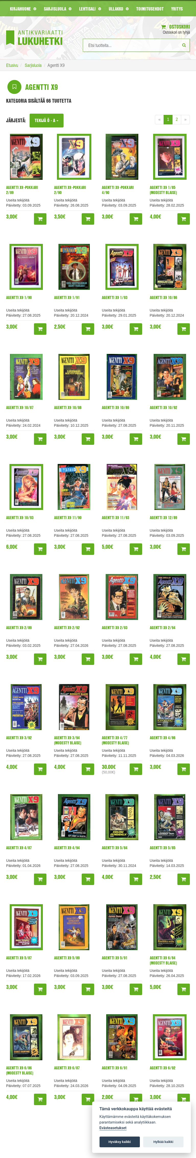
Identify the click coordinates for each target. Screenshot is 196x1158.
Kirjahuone (23, 8)
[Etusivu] (34, 30)
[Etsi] (184, 44)
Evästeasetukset (113, 1128)
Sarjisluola (57, 8)
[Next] (185, 119)
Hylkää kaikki (163, 1142)
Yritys (177, 8)
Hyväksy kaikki (119, 1142)
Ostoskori (175, 26)
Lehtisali (90, 8)
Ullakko (119, 8)
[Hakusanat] (136, 45)
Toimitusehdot (150, 8)
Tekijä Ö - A (47, 120)
